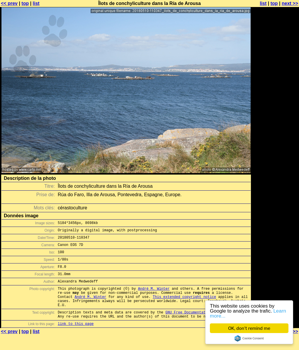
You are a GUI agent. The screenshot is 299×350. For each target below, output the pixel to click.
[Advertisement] (275, 144)
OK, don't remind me (249, 328)
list (36, 3)
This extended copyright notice (184, 307)
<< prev (9, 3)
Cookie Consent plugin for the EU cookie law (249, 338)
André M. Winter (154, 297)
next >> (290, 3)
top (25, 3)
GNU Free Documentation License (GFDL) (204, 325)
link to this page (76, 338)
